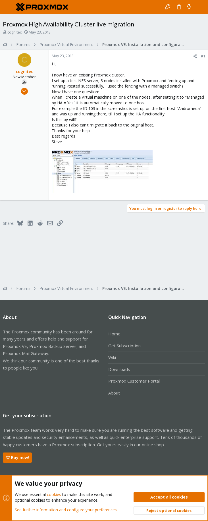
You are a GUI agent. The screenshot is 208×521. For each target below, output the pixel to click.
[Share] (195, 56)
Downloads (119, 369)
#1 (203, 56)
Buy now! (17, 457)
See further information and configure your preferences (66, 509)
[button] (8, 7)
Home (114, 334)
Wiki (112, 357)
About (114, 393)
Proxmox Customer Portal (134, 381)
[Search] (199, 7)
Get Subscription (124, 345)
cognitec (14, 32)
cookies (54, 494)
